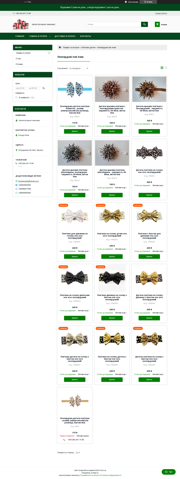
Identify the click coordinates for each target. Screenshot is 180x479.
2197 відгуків (133, 2)
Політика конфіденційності (111, 475)
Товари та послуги (71, 47)
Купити (75, 131)
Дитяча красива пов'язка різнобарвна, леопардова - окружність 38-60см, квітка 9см (74, 173)
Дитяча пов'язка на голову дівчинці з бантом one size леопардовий (149, 297)
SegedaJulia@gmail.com (28, 181)
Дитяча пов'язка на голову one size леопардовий (149, 171)
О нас (18, 58)
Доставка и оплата (65, 36)
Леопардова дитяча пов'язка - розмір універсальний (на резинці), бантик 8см (74, 420)
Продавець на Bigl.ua (90, 473)
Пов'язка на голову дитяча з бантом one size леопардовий (112, 359)
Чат (168, 472)
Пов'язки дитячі (88, 47)
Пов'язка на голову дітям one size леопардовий (112, 235)
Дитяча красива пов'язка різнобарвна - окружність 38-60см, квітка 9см (112, 172)
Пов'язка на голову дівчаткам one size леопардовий (74, 296)
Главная (19, 36)
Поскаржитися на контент (89, 475)
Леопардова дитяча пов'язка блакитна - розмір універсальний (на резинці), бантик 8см (74, 109)
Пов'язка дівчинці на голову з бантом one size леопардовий (112, 297)
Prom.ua (103, 470)
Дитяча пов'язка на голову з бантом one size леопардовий (149, 359)
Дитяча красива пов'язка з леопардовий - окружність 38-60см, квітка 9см (149, 108)
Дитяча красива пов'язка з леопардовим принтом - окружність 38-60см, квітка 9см (112, 109)
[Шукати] (144, 24)
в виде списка (166, 68)
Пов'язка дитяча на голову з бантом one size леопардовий (75, 359)
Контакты (85, 36)
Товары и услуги (38, 36)
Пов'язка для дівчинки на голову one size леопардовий (75, 236)
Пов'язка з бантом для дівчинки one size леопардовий (149, 236)
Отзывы (19, 64)
